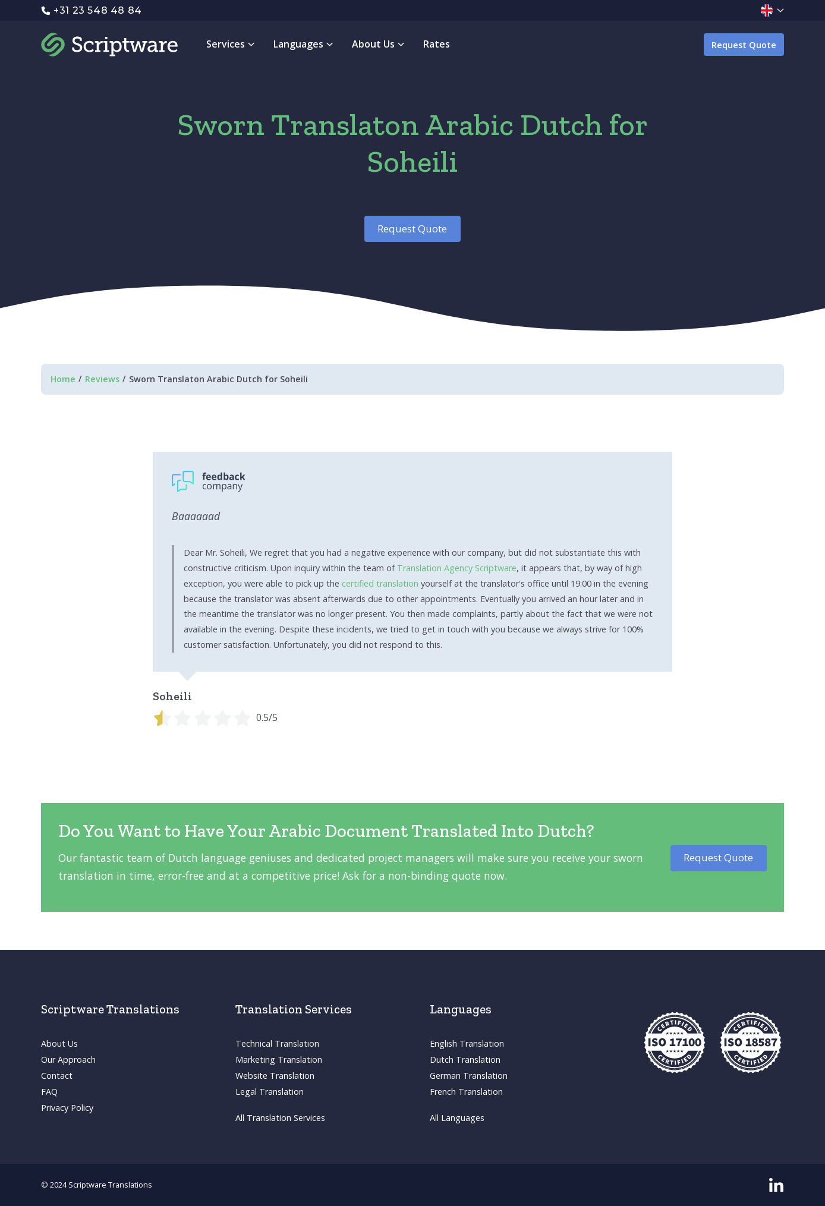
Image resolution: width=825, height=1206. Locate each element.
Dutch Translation (465, 1059)
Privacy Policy (67, 1108)
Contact (57, 1075)
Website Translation (274, 1075)
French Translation (466, 1092)
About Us (59, 1043)
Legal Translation (269, 1092)
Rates (436, 44)
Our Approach (68, 1059)
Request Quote (743, 45)
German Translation (469, 1075)
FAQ (49, 1092)
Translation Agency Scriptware (457, 568)
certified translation (380, 583)
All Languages (457, 1118)
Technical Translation (277, 1043)
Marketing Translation (278, 1059)
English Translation (467, 1043)
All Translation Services (280, 1118)
